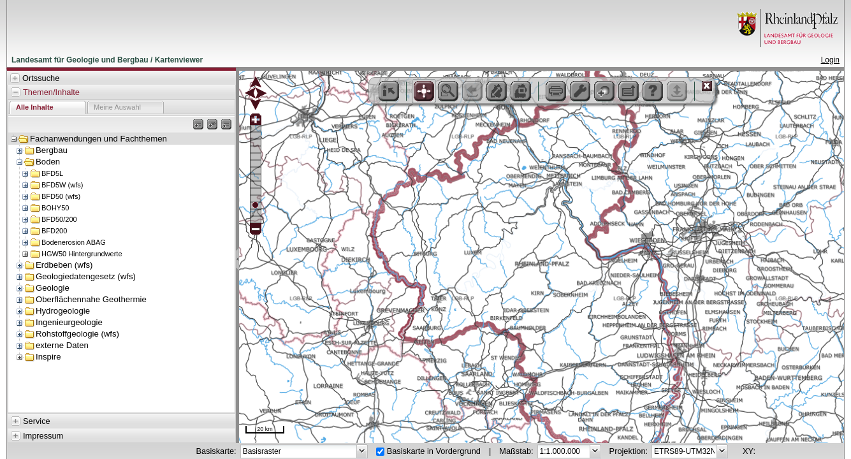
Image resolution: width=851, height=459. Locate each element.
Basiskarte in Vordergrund (434, 451)
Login (830, 59)
